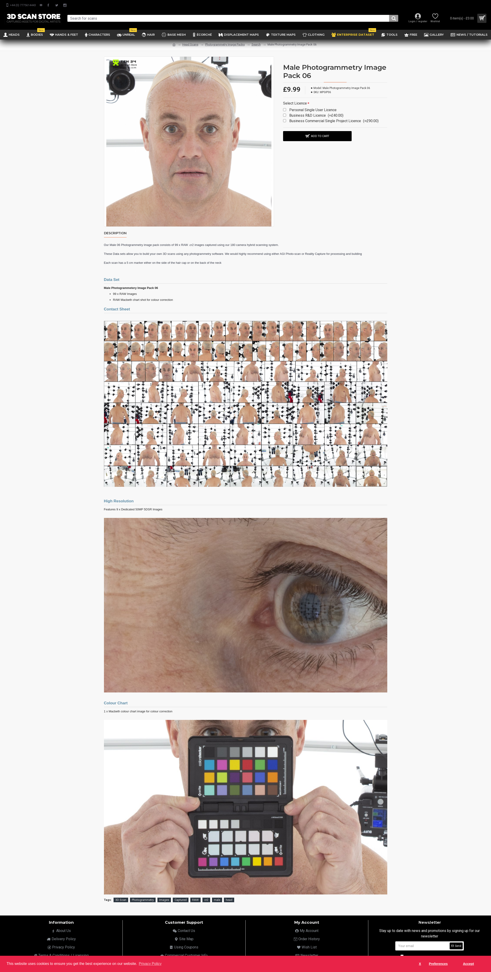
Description (115, 233)
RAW (195, 899)
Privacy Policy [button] (150, 964)
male (217, 899)
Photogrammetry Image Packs (225, 44)
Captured (181, 899)
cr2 (206, 899)
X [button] (420, 964)
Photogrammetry (143, 899)
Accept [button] (468, 964)
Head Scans (190, 44)
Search (256, 44)
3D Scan (120, 899)
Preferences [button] (438, 964)
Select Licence (295, 103)
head (229, 899)
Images (164, 899)
